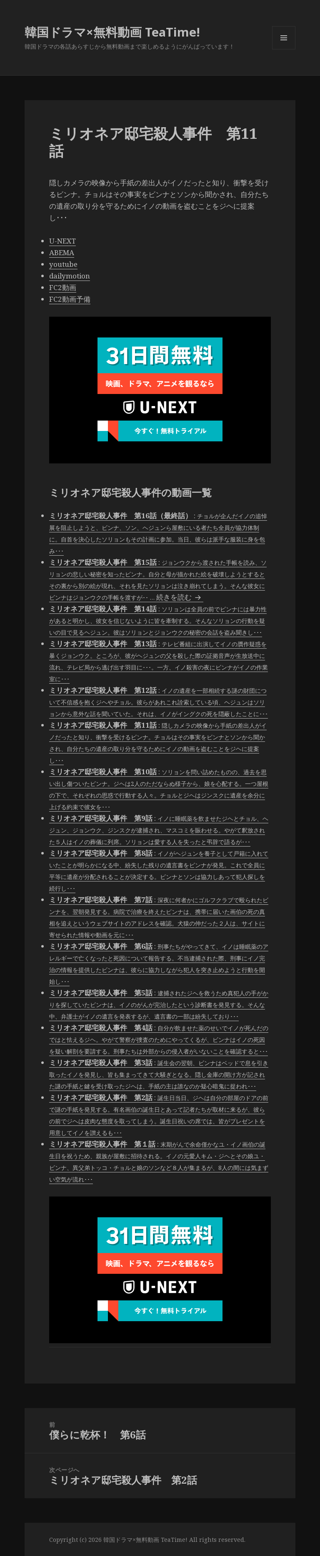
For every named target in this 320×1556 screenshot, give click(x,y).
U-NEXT (62, 241)
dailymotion (69, 276)
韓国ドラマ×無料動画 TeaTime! (112, 32)
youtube (63, 264)
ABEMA (61, 252)
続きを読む (179, 597)
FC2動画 (62, 287)
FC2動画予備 (69, 299)
